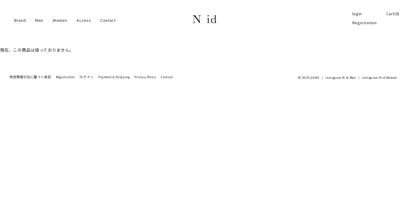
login (357, 13)
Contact (108, 20)
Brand (20, 20)
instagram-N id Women (379, 78)
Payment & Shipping (114, 77)
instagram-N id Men (341, 78)
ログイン (87, 77)
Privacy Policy (145, 77)
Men (39, 20)
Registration (364, 22)
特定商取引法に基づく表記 (30, 77)
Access (84, 20)
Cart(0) (392, 13)
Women (60, 20)
